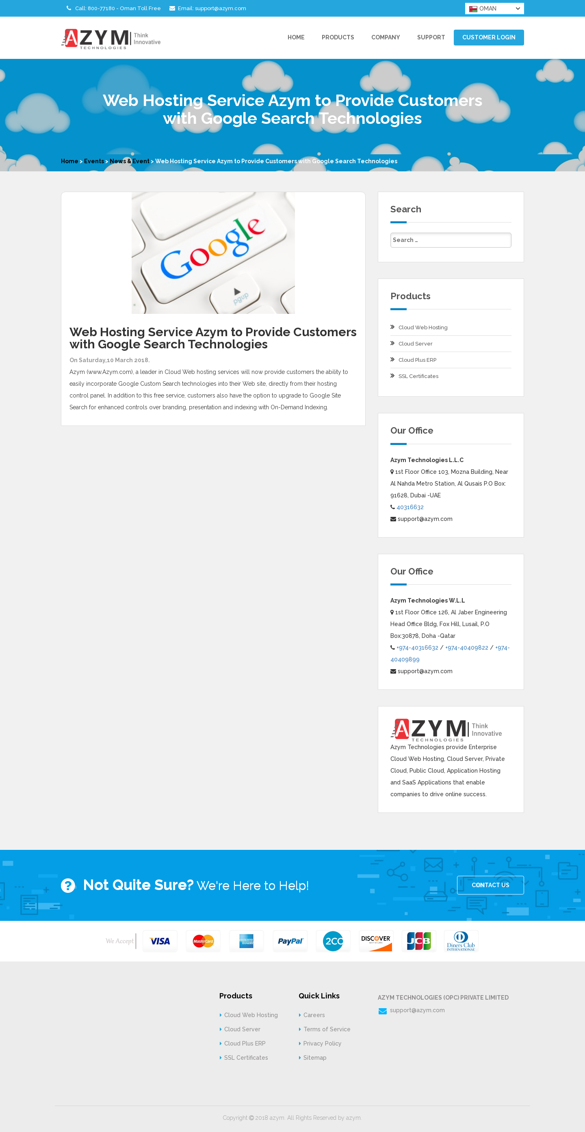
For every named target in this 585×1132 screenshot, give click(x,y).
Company (385, 37)
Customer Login (489, 37)
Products (338, 37)
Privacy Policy (322, 1043)
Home (296, 37)
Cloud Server (416, 344)
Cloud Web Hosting (423, 327)
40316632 (410, 507)
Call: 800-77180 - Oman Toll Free (112, 8)
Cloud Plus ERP (417, 360)
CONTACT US (490, 885)
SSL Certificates (418, 376)
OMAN (482, 8)
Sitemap (315, 1057)
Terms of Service (327, 1029)
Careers (314, 1015)
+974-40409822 (466, 647)
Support (431, 37)
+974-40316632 (417, 647)
